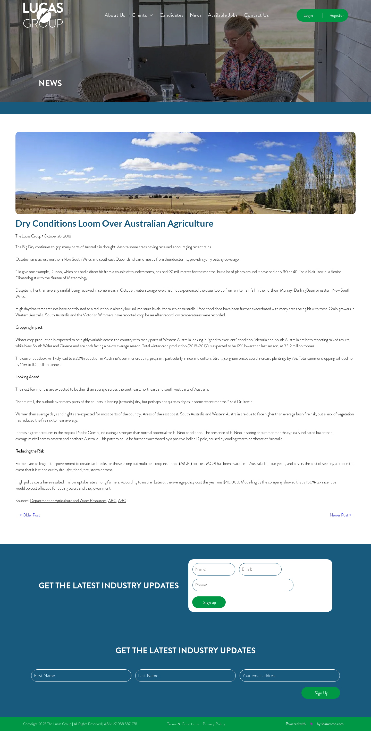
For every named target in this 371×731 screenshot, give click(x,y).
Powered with (296, 724)
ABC (112, 501)
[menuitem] (118, 15)
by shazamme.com (330, 724)
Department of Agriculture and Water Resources (68, 501)
